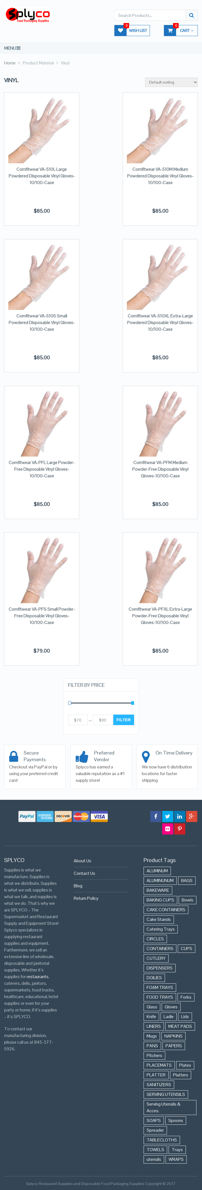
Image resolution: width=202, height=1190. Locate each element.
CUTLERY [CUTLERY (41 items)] (156, 958)
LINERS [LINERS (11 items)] (154, 1026)
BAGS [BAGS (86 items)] (187, 880)
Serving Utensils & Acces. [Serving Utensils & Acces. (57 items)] (163, 1107)
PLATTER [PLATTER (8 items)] (156, 1075)
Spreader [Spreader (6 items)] (155, 1130)
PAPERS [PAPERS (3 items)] (174, 1046)
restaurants (37, 976)
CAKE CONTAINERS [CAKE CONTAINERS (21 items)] (166, 910)
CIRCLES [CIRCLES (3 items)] (155, 939)
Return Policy (86, 898)
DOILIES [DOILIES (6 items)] (154, 978)
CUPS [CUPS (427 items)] (186, 948)
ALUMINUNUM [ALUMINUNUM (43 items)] (160, 880)
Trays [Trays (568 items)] (177, 1150)
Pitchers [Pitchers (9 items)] (154, 1055)
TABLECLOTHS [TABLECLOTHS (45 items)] (162, 1140)
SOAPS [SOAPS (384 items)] (154, 1120)
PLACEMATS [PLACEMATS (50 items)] (159, 1065)
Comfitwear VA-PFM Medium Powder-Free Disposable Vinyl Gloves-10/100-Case (160, 469)
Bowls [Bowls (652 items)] (187, 900)
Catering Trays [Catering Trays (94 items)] (161, 929)
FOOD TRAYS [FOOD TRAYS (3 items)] (160, 997)
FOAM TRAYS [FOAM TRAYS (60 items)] (160, 987)
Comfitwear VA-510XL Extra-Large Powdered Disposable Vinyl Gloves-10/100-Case (160, 322)
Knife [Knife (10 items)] (151, 1016)
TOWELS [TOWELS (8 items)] (155, 1150)
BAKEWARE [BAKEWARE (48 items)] (158, 890)
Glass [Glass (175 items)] (152, 1007)
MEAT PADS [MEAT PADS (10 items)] (180, 1026)
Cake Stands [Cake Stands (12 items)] (159, 919)
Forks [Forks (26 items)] (186, 997)
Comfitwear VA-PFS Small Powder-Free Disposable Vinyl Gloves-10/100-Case (42, 615)
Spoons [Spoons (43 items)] (175, 1120)
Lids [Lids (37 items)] (185, 1016)
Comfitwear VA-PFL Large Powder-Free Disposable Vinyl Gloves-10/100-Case (42, 469)
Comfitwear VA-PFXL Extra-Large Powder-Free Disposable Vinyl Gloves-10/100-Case (160, 615)
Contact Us (84, 873)
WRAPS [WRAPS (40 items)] (176, 1159)
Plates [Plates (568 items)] (185, 1065)
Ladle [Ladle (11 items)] (169, 1016)
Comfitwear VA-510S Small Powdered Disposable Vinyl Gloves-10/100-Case (42, 322)
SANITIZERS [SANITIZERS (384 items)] (159, 1085)
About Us (82, 861)
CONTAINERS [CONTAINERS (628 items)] (160, 948)
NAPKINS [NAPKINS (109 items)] (173, 1036)
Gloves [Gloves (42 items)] (171, 1007)
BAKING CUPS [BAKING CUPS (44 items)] (160, 900)
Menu (10, 48)
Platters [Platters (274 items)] (180, 1075)
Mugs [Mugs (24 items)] (152, 1036)
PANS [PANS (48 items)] (152, 1046)
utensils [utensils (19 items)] (154, 1159)
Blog (78, 886)
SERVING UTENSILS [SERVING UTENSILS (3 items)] (166, 1094)
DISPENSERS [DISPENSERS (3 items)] (160, 968)
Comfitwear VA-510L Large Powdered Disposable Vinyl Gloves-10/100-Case (42, 176)
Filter (124, 719)
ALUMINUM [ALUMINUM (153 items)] (157, 871)
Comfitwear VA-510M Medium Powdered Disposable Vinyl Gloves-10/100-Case (160, 176)
